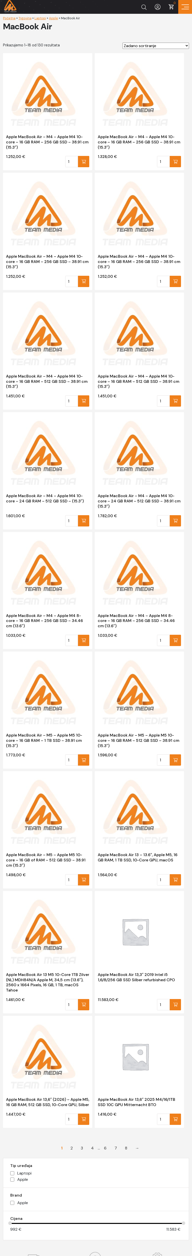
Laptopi (40, 18)
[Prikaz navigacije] (185, 7)
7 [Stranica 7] (115, 1148)
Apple (53, 18)
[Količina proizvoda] (71, 161)
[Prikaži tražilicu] (144, 7)
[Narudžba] (155, 46)
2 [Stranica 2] (71, 1148)
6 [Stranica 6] (105, 1148)
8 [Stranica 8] (126, 1148)
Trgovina (25, 18)
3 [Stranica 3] (82, 1148)
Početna (9, 18)
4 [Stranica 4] (92, 1148)
